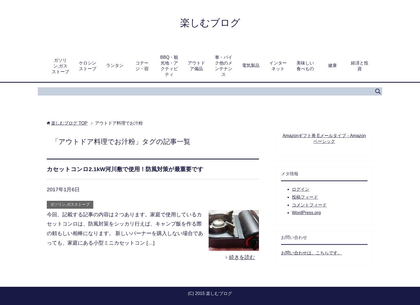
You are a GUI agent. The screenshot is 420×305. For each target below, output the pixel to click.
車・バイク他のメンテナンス (223, 66)
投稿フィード (305, 197)
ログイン (300, 189)
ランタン (114, 65)
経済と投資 (359, 66)
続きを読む (242, 257)
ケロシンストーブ (87, 66)
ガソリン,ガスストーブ (60, 66)
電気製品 (251, 65)
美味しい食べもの (305, 66)
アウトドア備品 (196, 66)
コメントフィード (309, 205)
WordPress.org (306, 212)
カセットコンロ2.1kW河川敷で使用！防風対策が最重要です (125, 169)
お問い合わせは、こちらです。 (311, 253)
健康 (332, 65)
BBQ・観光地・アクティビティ (169, 66)
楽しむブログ (210, 22)
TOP (69, 123)
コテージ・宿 (142, 66)
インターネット (278, 66)
